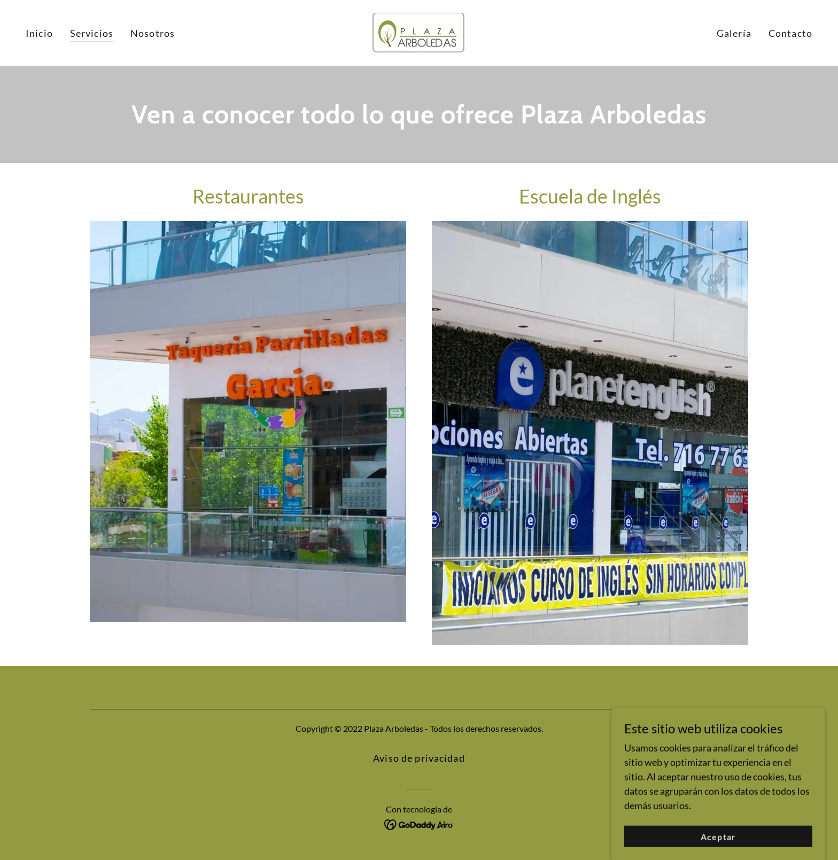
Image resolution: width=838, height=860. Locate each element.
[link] (419, 31)
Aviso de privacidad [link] (419, 758)
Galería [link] (734, 33)
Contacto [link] (790, 33)
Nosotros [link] (152, 33)
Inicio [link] (39, 33)
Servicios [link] (91, 33)
